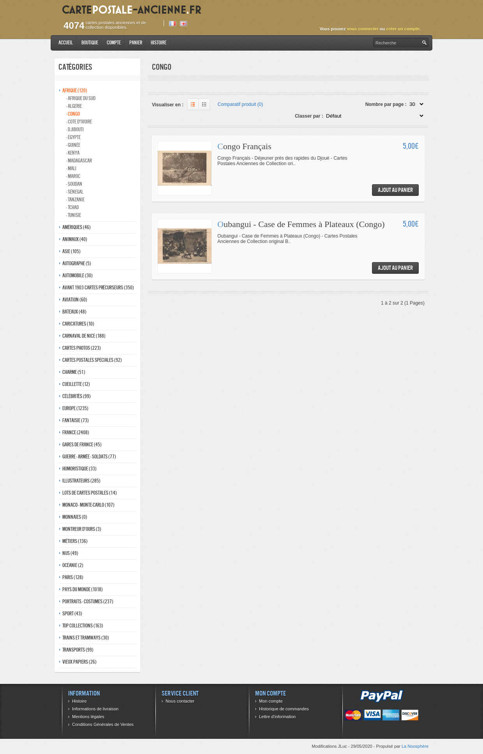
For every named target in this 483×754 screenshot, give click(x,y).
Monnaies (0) (74, 517)
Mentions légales (88, 716)
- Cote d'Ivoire (79, 122)
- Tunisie (73, 215)
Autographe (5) (76, 263)
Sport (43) (72, 614)
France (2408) (75, 432)
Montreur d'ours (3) (81, 529)
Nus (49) (70, 553)
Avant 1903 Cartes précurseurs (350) (98, 288)
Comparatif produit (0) (240, 104)
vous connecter (362, 28)
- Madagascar (79, 161)
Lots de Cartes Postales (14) (89, 493)
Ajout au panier (395, 190)
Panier (135, 43)
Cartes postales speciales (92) (92, 360)
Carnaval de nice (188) (84, 336)
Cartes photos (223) (81, 348)
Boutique (89, 43)
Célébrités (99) (76, 396)
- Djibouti (75, 129)
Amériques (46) (76, 227)
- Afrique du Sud (80, 98)
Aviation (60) (74, 300)
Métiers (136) (75, 541)
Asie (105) (71, 251)
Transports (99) (77, 650)
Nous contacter (180, 701)
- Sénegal (74, 192)
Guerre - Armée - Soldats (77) (89, 457)
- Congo (73, 114)
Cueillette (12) (76, 384)
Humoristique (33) (79, 469)
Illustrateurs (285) (81, 481)
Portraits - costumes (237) (87, 601)
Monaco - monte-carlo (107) (88, 505)
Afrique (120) (74, 90)
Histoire (158, 43)
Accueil (65, 43)
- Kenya (72, 153)
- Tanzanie (75, 200)
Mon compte (271, 701)
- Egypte (73, 137)
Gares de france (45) (82, 444)
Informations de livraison (95, 708)
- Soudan (74, 184)
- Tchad (72, 207)
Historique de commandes (284, 708)
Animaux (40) (74, 239)
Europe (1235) (75, 408)
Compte (114, 43)
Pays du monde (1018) (82, 589)
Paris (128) (72, 577)
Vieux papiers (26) (79, 662)
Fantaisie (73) (75, 420)
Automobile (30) (77, 275)
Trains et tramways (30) (85, 638)
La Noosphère (415, 746)
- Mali (71, 168)
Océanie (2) (72, 565)
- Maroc (73, 176)
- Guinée (73, 145)
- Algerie (74, 106)
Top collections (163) (82, 626)
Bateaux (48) (74, 312)
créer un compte (403, 28)
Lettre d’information (277, 716)
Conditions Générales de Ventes (103, 724)
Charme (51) (73, 372)
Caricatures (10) (78, 324)
